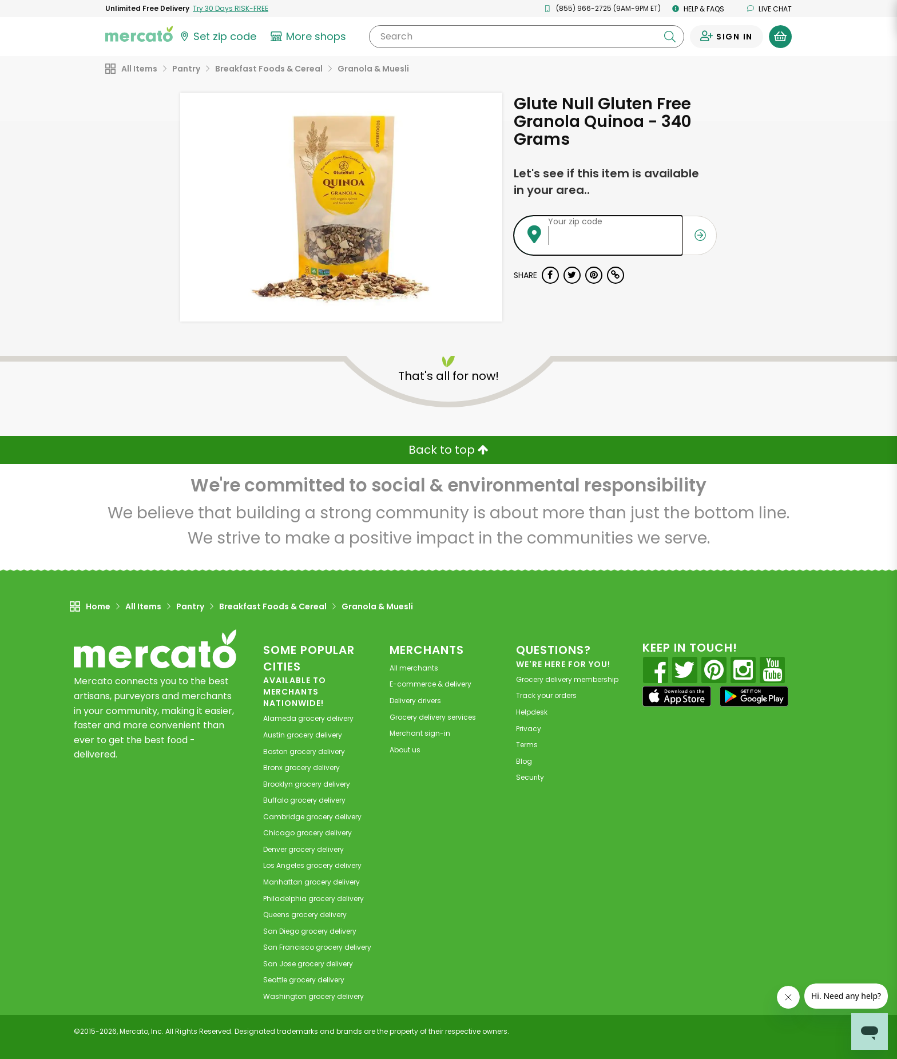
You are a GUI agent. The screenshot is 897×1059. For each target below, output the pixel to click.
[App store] (676, 696)
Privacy (528, 728)
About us (405, 750)
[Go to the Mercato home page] (139, 33)
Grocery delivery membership (567, 679)
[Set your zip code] (217, 36)
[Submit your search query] (669, 36)
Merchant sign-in (420, 733)
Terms (527, 744)
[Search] (526, 36)
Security (530, 777)
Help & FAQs (698, 9)
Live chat (769, 9)
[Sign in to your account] (726, 36)
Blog (524, 761)
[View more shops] (310, 36)
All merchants (414, 668)
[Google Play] (754, 696)
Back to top (448, 450)
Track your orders (546, 695)
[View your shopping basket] (780, 36)
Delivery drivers (415, 700)
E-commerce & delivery (430, 684)
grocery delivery (308, 718)
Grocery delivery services (433, 717)
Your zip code (575, 221)
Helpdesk (531, 712)
